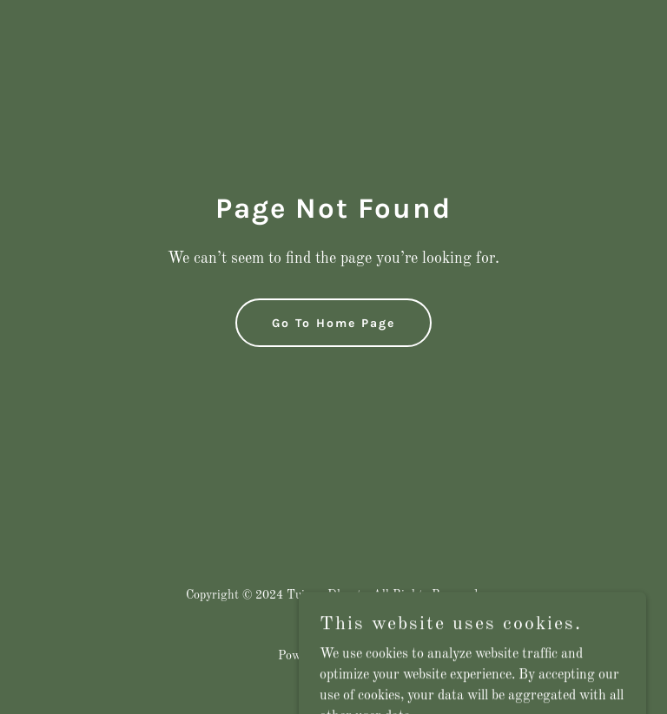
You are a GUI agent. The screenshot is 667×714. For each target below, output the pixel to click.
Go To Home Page (333, 323)
